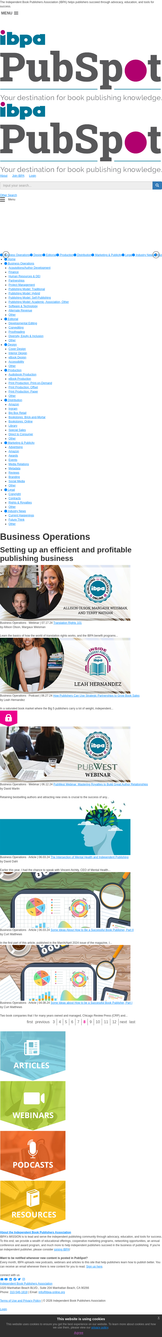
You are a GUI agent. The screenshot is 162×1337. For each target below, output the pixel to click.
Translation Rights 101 (67, 623)
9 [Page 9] (91, 1022)
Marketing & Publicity (106, 255)
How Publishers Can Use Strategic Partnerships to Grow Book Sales (96, 695)
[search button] (157, 185)
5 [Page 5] (66, 1022)
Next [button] (156, 254)
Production (65, 255)
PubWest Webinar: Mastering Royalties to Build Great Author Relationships (100, 784)
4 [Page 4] (60, 1022)
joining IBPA (61, 1249)
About (3, 175)
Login (32, 175)
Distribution (82, 255)
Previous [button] (5, 254)
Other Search (8, 195)
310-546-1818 (19, 1292)
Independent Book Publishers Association (26, 1283)
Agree (78, 1333)
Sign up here (94, 1266)
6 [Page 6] (72, 1022)
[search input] (76, 185)
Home (9, 259)
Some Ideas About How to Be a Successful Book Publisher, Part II (92, 930)
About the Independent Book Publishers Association (35, 1232)
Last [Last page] (132, 1022)
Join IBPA (18, 175)
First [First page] (30, 1022)
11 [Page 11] (106, 1022)
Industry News (143, 255)
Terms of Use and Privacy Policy (20, 1300)
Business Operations (19, 263)
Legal (127, 255)
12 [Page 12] (114, 1022)
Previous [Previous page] (42, 1022)
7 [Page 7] (78, 1022)
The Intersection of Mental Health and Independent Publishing (90, 857)
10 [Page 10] (98, 1022)
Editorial (49, 255)
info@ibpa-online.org (52, 1292)
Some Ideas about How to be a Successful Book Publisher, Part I (91, 1002)
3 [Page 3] (54, 1022)
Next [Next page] (123, 1022)
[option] (36, 255)
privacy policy (99, 1327)
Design (36, 255)
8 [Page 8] (84, 1022)
